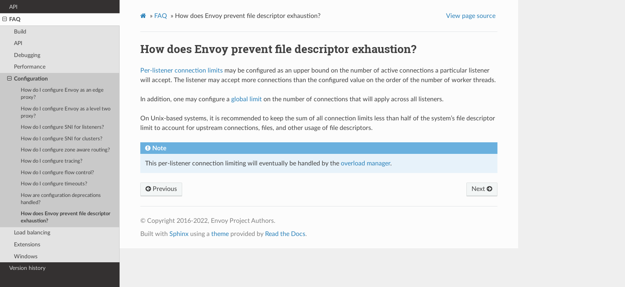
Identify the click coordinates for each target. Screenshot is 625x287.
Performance (29, 67)
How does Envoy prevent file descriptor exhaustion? (65, 217)
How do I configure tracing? (52, 161)
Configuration (27, 79)
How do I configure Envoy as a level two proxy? (65, 112)
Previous (161, 189)
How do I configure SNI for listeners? (62, 127)
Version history (27, 268)
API (13, 7)
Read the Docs (285, 234)
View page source (470, 16)
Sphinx (179, 234)
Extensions (27, 245)
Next (482, 189)
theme (220, 234)
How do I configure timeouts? (54, 184)
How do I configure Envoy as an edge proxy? (62, 94)
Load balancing (32, 233)
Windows (25, 256)
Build (20, 32)
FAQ (11, 19)
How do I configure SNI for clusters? (61, 139)
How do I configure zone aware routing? (65, 150)
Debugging (27, 55)
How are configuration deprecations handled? (61, 199)
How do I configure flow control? (57, 172)
